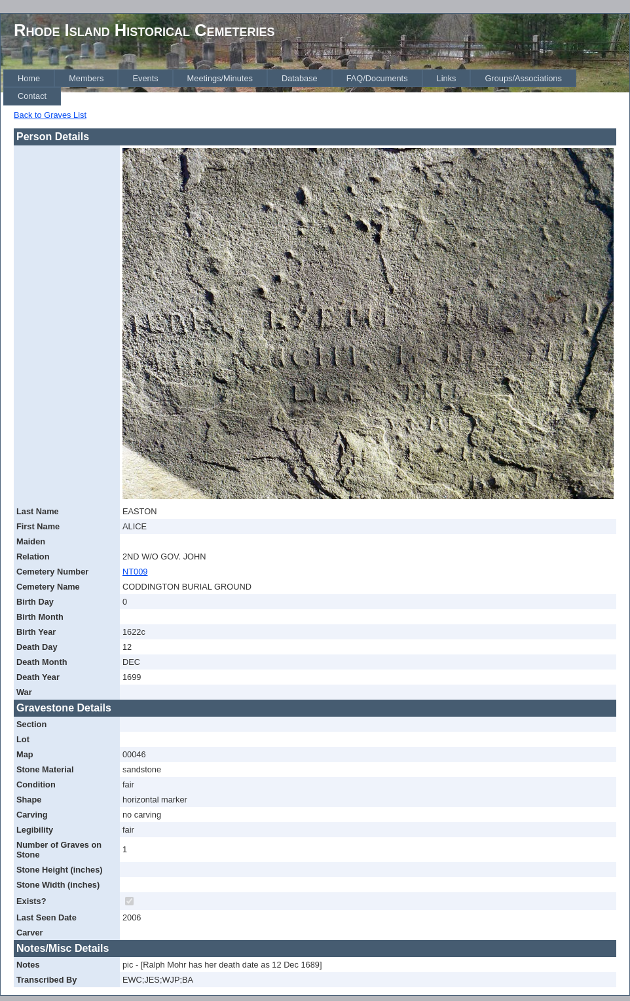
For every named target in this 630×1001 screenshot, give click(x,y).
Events (145, 78)
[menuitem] (28, 78)
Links (446, 78)
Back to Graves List (50, 115)
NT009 (134, 571)
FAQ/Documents (377, 78)
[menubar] (316, 87)
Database (300, 78)
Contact (32, 96)
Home (29, 78)
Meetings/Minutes (220, 78)
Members (86, 78)
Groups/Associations (523, 78)
